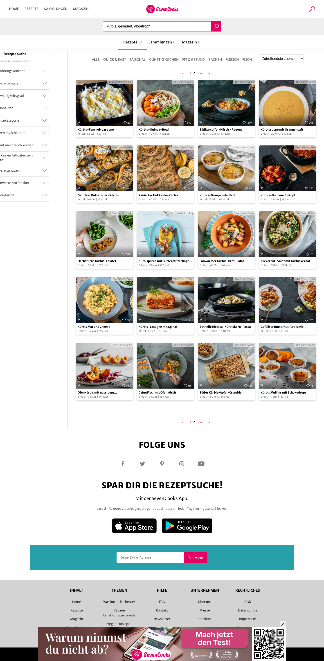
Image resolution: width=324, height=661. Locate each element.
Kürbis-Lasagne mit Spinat (158, 327)
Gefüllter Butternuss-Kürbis (98, 195)
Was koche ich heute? (119, 602)
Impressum (247, 619)
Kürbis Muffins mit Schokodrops (283, 392)
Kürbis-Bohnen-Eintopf (278, 195)
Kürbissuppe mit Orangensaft (282, 129)
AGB (247, 602)
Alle (96, 59)
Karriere (205, 619)
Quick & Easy (114, 59)
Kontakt (162, 610)
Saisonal (138, 59)
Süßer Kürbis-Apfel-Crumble (221, 392)
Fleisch (232, 59)
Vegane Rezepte (119, 624)
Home (14, 9)
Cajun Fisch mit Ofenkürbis (158, 392)
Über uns (205, 602)
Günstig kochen (164, 59)
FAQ (162, 602)
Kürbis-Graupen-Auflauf (217, 195)
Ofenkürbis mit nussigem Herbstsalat (96, 393)
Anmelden (196, 557)
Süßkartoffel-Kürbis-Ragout (221, 129)
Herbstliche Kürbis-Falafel (97, 261)
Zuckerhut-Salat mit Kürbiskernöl (285, 261)
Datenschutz (247, 610)
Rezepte (31, 9)
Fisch (247, 59)
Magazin (81, 9)
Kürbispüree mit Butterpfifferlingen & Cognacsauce (165, 261)
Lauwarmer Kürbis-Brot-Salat (222, 261)
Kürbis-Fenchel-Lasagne (96, 129)
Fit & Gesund (193, 59)
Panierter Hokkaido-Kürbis (158, 195)
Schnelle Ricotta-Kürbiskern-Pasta (225, 327)
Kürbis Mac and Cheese (94, 327)
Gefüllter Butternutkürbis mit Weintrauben (282, 327)
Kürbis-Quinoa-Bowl (154, 129)
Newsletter (162, 619)
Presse (205, 610)
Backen (215, 59)
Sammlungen (56, 9)
